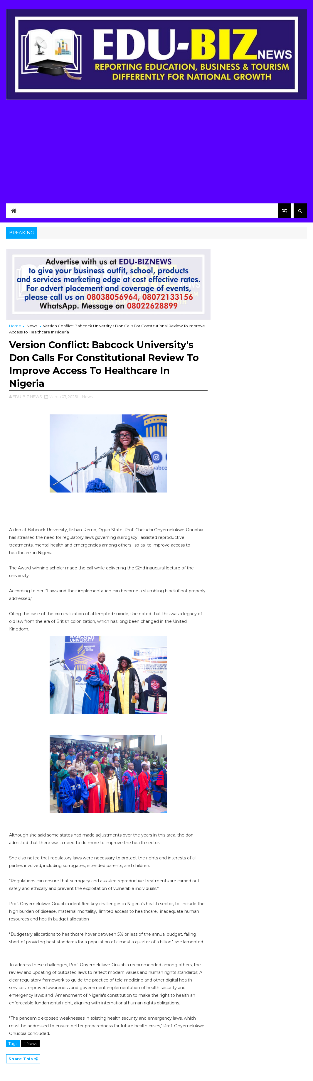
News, (87, 396)
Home (15, 325)
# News (30, 1043)
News (32, 325)
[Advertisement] (156, 150)
